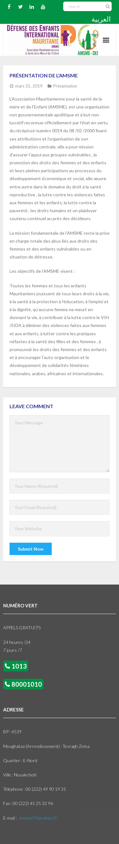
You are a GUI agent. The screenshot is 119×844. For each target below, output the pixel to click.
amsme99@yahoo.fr (38, 818)
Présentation (65, 85)
